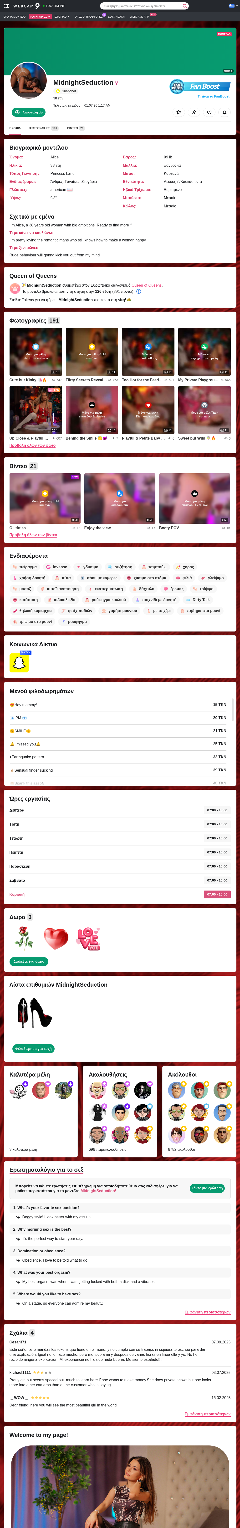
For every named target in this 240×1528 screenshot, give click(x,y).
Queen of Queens (147, 285)
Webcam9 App (140, 16)
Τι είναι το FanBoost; (214, 96)
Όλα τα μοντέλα (15, 16)
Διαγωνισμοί (116, 16)
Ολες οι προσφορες (90, 16)
